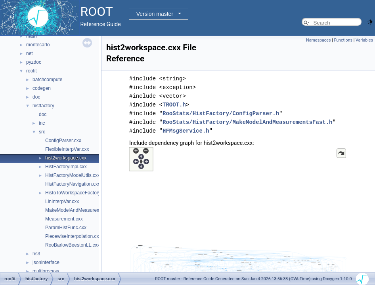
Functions (343, 40)
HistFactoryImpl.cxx (66, 166)
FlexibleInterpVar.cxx (67, 149)
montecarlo (38, 45)
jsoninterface (46, 262)
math (31, 36)
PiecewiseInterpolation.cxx (73, 236)
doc (36, 97)
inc (42, 123)
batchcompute (47, 79)
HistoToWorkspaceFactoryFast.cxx (82, 193)
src (42, 132)
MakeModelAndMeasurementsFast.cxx (86, 210)
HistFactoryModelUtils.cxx (72, 175)
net (29, 53)
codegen (42, 88)
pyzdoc (33, 62)
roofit (31, 71)
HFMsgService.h (186, 131)
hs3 (36, 253)
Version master (154, 14)
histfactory (43, 105)
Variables (364, 40)
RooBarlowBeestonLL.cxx (72, 245)
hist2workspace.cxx (65, 158)
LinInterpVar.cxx (62, 201)
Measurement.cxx (64, 219)
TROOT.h (174, 104)
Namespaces (318, 40)
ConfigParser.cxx (63, 140)
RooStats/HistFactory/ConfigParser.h (221, 113)
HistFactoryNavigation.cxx (72, 184)
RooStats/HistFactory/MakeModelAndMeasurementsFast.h (247, 122)
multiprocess (46, 271)
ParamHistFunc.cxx (65, 227)
